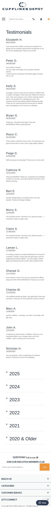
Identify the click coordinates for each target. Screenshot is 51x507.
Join (45, 467)
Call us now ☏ (32, 457)
